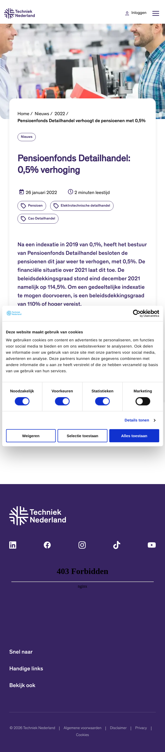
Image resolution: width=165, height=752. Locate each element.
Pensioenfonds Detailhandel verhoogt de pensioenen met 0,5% (81, 121)
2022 (60, 114)
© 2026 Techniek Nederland (32, 728)
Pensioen (35, 206)
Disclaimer (118, 728)
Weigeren (30, 436)
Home (23, 114)
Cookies (82, 735)
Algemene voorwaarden (82, 728)
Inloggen (139, 13)
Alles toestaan (134, 436)
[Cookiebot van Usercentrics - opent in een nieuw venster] (136, 313)
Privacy (141, 728)
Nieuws (42, 114)
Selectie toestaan (82, 436)
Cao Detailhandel (41, 219)
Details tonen (137, 420)
